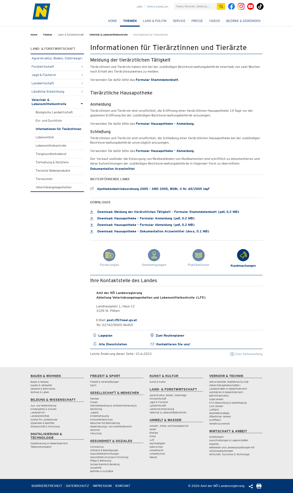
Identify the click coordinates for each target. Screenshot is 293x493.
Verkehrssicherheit (219, 423)
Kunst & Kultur (158, 381)
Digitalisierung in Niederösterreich (49, 443)
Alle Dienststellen (113, 344)
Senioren (95, 429)
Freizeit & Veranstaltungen (104, 381)
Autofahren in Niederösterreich (226, 392)
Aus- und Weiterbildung (43, 405)
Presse (197, 21)
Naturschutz (156, 446)
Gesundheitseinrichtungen (104, 453)
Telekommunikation (41, 446)
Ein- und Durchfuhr (49, 120)
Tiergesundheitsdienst (51, 154)
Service (179, 21)
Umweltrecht (156, 450)
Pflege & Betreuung (100, 460)
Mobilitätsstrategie (219, 413)
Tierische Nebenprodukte (53, 170)
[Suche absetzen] (221, 6)
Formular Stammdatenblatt (157, 80)
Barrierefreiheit (47, 486)
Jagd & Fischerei (57, 75)
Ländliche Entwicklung (57, 91)
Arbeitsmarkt (216, 436)
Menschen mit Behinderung (105, 423)
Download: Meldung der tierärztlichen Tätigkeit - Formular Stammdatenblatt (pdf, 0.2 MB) (164, 212)
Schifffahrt (215, 419)
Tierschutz (96, 433)
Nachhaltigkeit (157, 443)
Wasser (153, 457)
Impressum (102, 486)
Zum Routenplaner (170, 335)
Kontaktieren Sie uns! (173, 344)
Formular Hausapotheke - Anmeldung (165, 124)
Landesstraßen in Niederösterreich (228, 388)
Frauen (94, 402)
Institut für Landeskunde (44, 419)
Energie (154, 432)
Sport (93, 385)
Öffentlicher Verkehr (220, 416)
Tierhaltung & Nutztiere (52, 162)
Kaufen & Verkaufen (41, 385)
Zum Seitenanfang (246, 354)
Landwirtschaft (57, 83)
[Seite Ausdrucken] (258, 487)
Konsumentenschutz (101, 419)
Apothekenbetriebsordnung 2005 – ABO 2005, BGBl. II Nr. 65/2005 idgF (150, 189)
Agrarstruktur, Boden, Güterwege (57, 58)
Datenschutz (77, 486)
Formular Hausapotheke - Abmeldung (165, 151)
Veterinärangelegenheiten (54, 187)
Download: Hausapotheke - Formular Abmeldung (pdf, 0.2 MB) (142, 225)
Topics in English (157, 6)
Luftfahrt (214, 409)
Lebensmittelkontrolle (51, 145)
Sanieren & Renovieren (43, 388)
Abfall (153, 429)
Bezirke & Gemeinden (243, 21)
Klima (153, 436)
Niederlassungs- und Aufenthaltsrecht (111, 426)
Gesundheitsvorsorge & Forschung (109, 457)
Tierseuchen (44, 179)
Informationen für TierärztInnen (58, 129)
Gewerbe (214, 443)
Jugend (94, 412)
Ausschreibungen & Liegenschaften (228, 440)
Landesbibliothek (40, 415)
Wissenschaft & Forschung (45, 426)
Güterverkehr (216, 399)
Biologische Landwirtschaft (54, 112)
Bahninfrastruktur (219, 395)
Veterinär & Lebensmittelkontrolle (108, 34)
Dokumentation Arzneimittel (112, 169)
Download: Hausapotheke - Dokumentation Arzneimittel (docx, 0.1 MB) (150, 231)
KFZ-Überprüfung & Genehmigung (228, 402)
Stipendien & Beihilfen (43, 423)
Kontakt (122, 486)
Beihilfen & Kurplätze (101, 471)
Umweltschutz (157, 453)
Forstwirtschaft (57, 66)
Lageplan (105, 335)
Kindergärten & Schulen (44, 409)
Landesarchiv (38, 412)
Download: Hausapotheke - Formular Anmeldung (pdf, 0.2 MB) (142, 218)
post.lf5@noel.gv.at (122, 320)
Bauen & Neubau (40, 381)
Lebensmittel (45, 137)
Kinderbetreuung (99, 415)
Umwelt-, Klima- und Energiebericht (169, 425)
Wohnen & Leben (40, 392)
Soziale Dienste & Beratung (105, 464)
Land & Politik (155, 21)
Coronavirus (97, 446)
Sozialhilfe (95, 467)
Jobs (139, 6)
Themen (130, 21)
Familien (94, 398)
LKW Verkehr (216, 406)
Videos (214, 21)
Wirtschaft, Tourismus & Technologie (229, 454)
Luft (152, 439)
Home (112, 21)
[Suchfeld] (195, 6)
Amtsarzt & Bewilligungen (104, 450)
